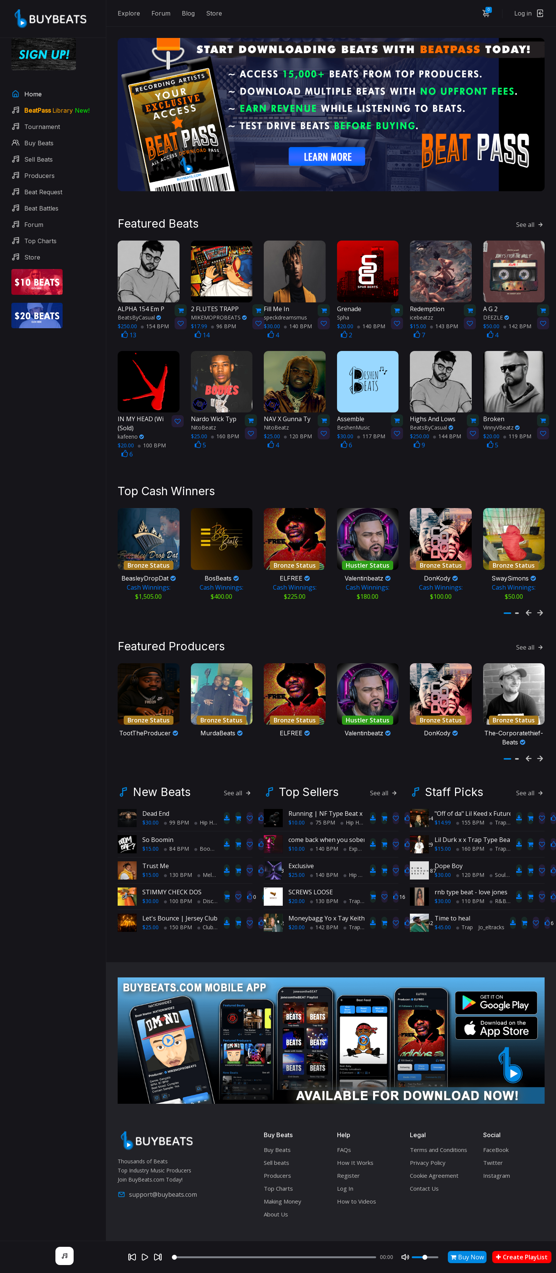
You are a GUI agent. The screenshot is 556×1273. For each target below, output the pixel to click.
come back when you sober (327, 819)
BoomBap (209, 828)
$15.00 (150, 828)
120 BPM (298, 421)
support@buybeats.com (157, 1174)
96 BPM (223, 311)
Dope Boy (449, 846)
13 (128, 320)
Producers (277, 1155)
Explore (129, 13)
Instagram (496, 1155)
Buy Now (467, 1257)
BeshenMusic (353, 412)
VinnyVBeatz (501, 412)
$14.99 (443, 802)
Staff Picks (454, 771)
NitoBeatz (203, 412)
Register (348, 1155)
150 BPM (178, 907)
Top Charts (278, 1168)
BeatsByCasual (139, 302)
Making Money (282, 1181)
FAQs (344, 1129)
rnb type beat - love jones (471, 872)
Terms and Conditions (438, 1129)
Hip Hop (206, 802)
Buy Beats (277, 1129)
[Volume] (425, 1257)
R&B (498, 880)
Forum (160, 13)
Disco (207, 880)
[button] (507, 591)
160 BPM (225, 421)
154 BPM (155, 311)
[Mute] (405, 1257)
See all (530, 210)
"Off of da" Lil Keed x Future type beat (488, 793)
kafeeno (131, 421)
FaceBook (496, 1129)
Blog (188, 13)
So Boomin (157, 819)
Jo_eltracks (491, 907)
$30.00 (150, 802)
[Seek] (274, 1257)
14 (202, 320)
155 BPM (470, 802)
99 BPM (176, 802)
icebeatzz (421, 302)
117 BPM (371, 421)
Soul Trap (504, 854)
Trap (351, 880)
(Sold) (142, 408)
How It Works (355, 1142)
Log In (345, 1168)
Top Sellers (309, 771)
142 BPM (517, 311)
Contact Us (424, 1168)
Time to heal (452, 898)
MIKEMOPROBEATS (219, 302)
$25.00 (150, 907)
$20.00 (296, 880)
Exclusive (301, 846)
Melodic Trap (216, 854)
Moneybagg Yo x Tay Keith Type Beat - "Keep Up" (359, 898)
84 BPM (176, 828)
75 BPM (322, 802)
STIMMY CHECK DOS (172, 872)
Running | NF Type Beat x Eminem (337, 793)
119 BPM (517, 421)
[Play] (145, 1257)
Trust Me (155, 846)
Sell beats (276, 1142)
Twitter (493, 1142)
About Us (276, 1194)
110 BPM (470, 880)
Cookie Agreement (434, 1155)
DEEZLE (496, 302)
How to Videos (356, 1181)
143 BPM (444, 311)
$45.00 (443, 907)
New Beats (162, 771)
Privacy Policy (428, 1142)
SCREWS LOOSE (310, 872)
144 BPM (447, 421)
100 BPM (152, 430)
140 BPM (298, 311)
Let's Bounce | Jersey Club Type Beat (195, 898)
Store (214, 13)
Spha (343, 302)
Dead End (155, 793)
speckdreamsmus (285, 302)
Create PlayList (522, 1257)
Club (205, 907)
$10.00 (296, 802)
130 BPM (178, 854)
